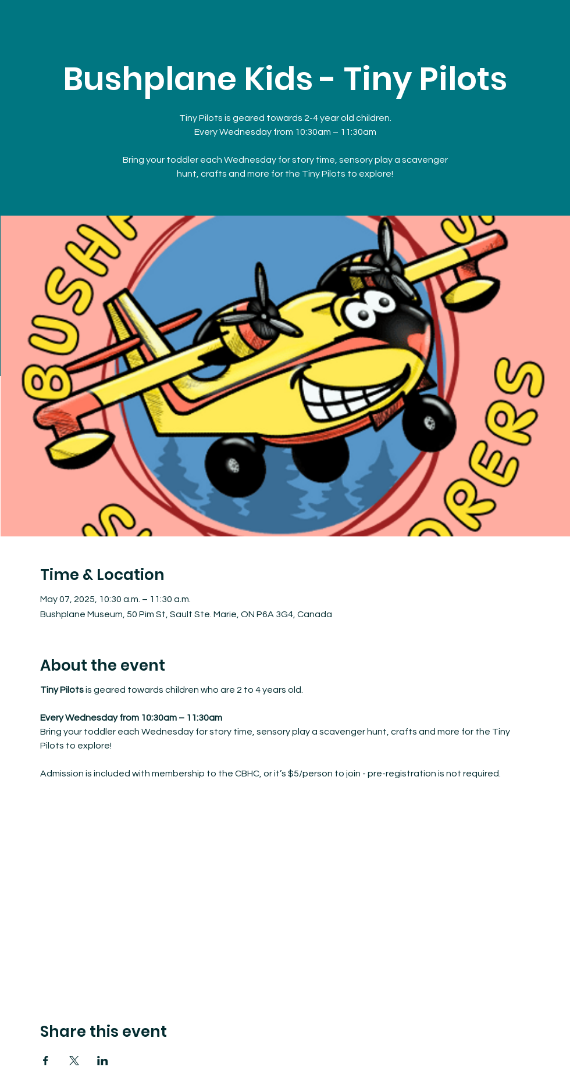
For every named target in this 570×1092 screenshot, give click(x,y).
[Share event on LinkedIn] (102, 1060)
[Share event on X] (74, 1060)
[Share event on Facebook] (45, 1060)
